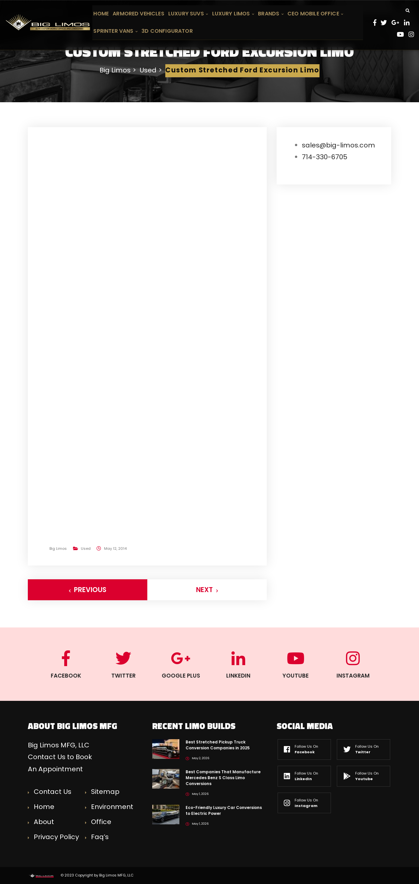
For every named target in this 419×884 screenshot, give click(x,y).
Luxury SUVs (188, 13)
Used (86, 548)
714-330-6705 (324, 157)
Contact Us (52, 791)
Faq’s (100, 836)
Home (101, 13)
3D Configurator (166, 31)
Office (101, 821)
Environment (112, 806)
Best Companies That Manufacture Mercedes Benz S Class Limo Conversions (223, 777)
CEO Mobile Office (315, 13)
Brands (270, 13)
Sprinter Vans (115, 31)
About (44, 821)
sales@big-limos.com (338, 145)
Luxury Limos (233, 13)
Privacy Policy (56, 836)
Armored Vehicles (138, 13)
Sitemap (105, 791)
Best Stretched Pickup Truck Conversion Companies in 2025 (218, 745)
